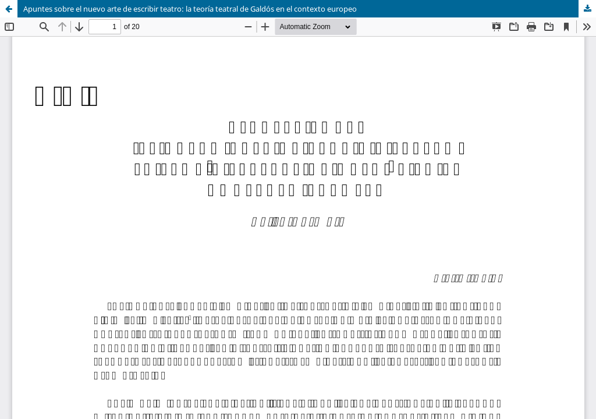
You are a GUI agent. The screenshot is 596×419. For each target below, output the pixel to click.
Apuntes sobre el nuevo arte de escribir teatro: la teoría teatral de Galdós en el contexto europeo (190, 8)
